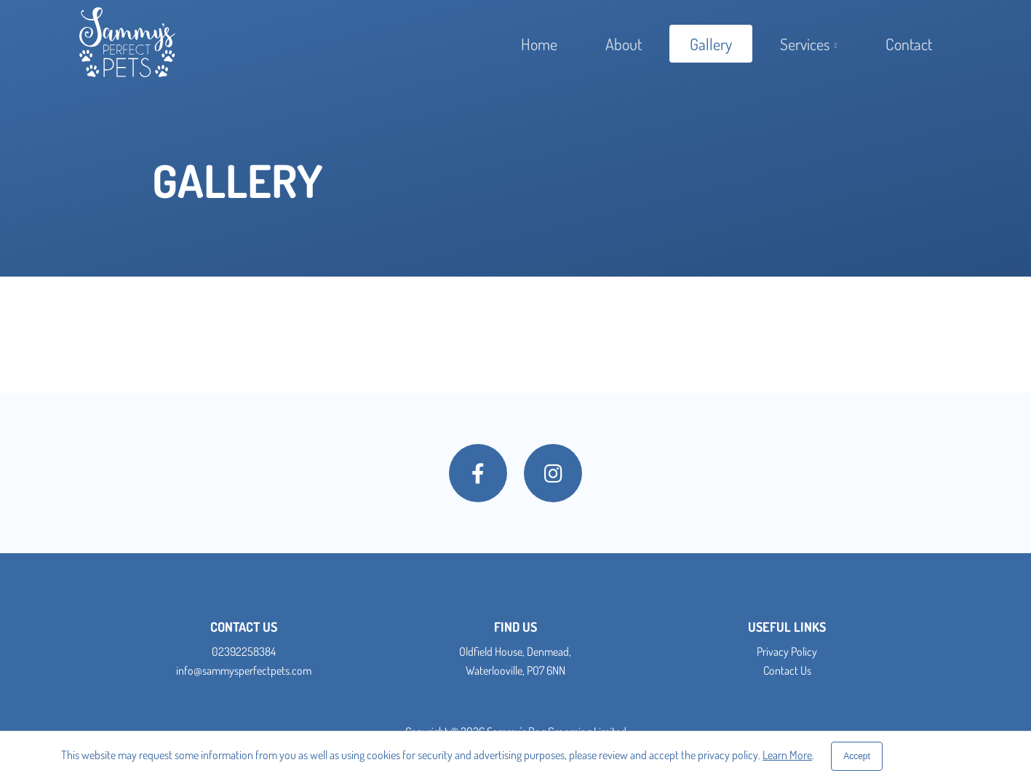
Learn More (787, 755)
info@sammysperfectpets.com (243, 670)
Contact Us (787, 670)
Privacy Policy (787, 651)
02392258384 (244, 651)
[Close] (857, 756)
